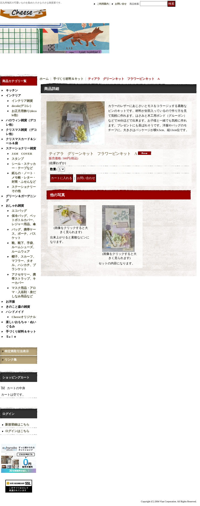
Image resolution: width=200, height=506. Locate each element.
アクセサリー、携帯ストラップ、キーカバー (24, 279)
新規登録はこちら (17, 424)
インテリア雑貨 (22, 100)
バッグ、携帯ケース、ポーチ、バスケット (24, 234)
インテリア (13, 95)
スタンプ (18, 158)
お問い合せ (121, 4)
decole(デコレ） (22, 106)
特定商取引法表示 (17, 351)
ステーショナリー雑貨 (21, 148)
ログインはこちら (17, 431)
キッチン (12, 90)
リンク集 (11, 359)
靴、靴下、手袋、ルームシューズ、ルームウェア (24, 247)
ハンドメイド (15, 312)
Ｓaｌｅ (11, 336)
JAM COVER (22, 153)
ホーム (44, 78)
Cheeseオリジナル (24, 317)
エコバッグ (19, 210)
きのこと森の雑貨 (18, 306)
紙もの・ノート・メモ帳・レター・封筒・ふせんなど (24, 177)
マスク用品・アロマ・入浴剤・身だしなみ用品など (24, 292)
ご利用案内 (103, 4)
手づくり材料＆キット (21, 331)
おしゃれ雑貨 (15, 205)
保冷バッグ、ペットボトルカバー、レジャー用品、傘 (24, 220)
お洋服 (10, 301)
